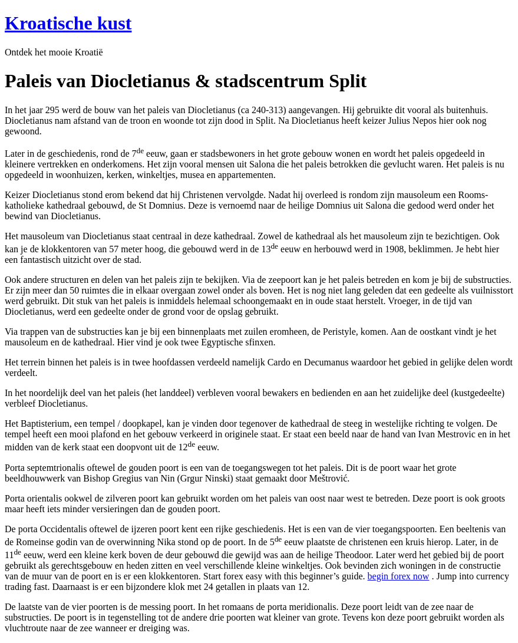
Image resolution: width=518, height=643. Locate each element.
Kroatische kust (68, 23)
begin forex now (399, 576)
